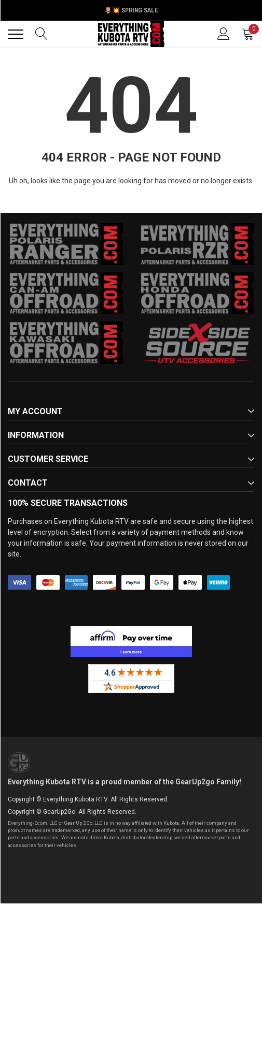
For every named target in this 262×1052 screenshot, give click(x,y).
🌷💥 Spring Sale (131, 10)
